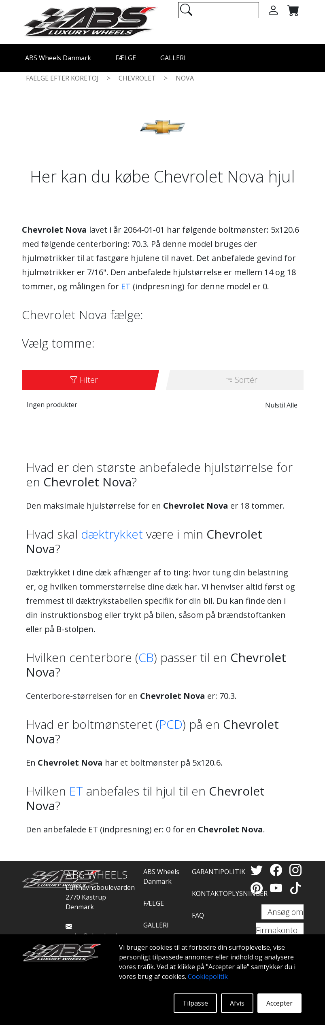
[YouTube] (277, 888)
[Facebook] (277, 869)
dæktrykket (112, 534)
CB (146, 657)
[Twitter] (258, 869)
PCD (171, 724)
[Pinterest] (258, 888)
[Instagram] (295, 869)
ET (126, 286)
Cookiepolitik (208, 976)
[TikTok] (295, 888)
